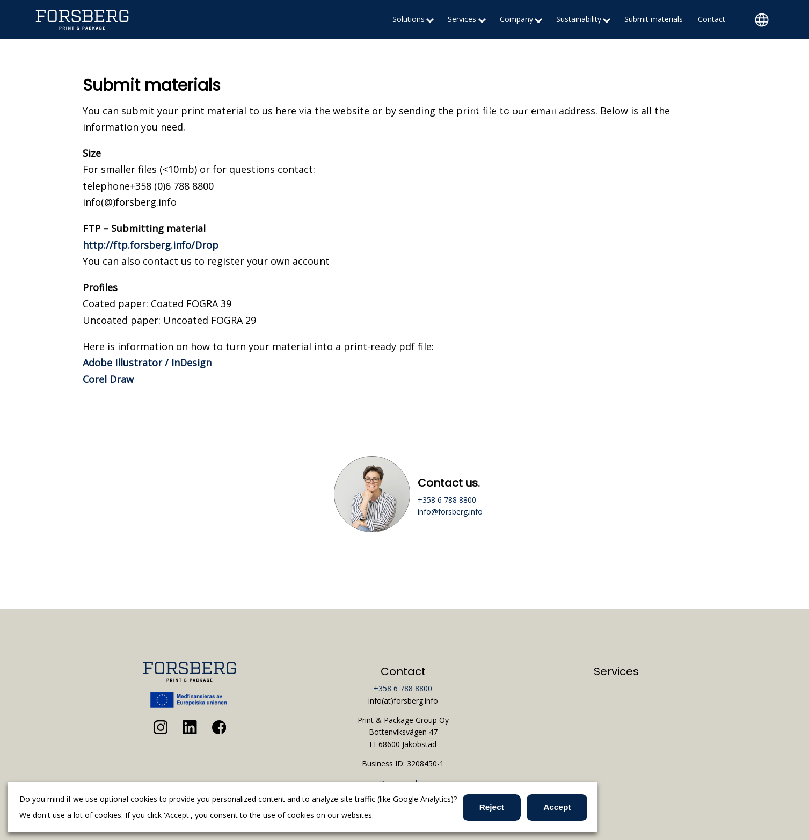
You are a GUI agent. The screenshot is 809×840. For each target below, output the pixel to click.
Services (462, 19)
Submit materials (653, 19)
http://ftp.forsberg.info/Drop (150, 244)
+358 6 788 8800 (447, 500)
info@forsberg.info (450, 511)
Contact (711, 19)
